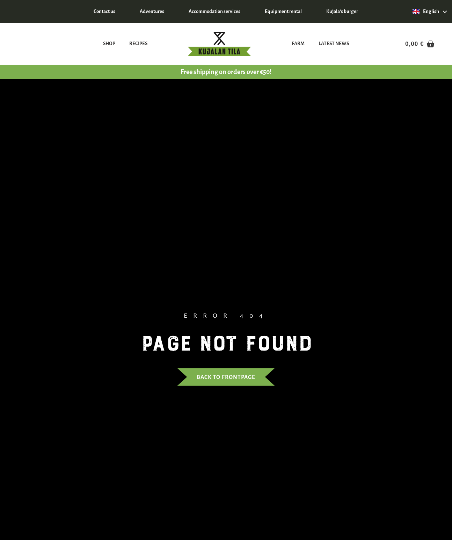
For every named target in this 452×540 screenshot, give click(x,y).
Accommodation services (214, 11)
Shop (109, 43)
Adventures (152, 11)
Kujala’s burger (342, 11)
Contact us (104, 11)
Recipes (138, 43)
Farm (298, 43)
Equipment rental (283, 11)
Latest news (334, 43)
